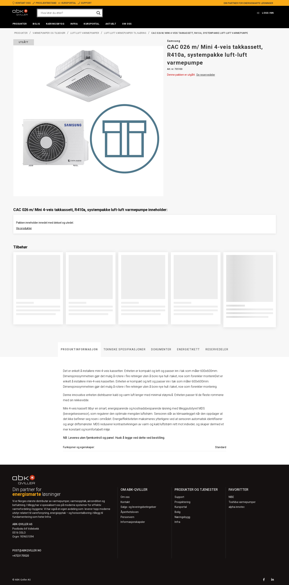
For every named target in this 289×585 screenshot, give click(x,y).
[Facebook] (264, 580)
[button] (20, 24)
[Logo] (20, 13)
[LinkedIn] (272, 580)
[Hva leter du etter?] (70, 13)
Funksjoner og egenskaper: (79, 447)
